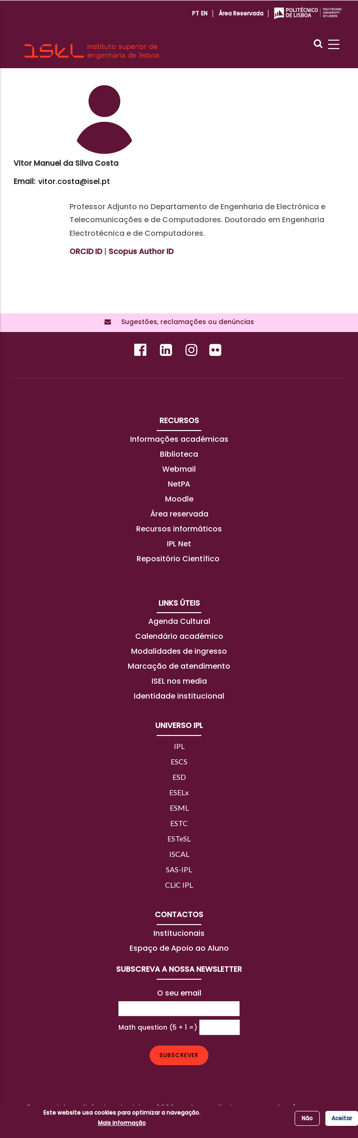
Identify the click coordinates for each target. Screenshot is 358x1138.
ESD (179, 776)
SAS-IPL (179, 869)
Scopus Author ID (141, 251)
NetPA (179, 484)
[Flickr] (216, 352)
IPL (179, 746)
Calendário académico (179, 636)
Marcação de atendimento (179, 666)
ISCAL (179, 853)
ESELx (179, 792)
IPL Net (179, 543)
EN (204, 13)
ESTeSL (179, 838)
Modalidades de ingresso (179, 651)
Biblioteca (179, 454)
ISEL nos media (179, 681)
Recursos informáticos (179, 528)
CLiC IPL (179, 884)
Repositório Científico (179, 558)
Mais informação (122, 1123)
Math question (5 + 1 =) (157, 1027)
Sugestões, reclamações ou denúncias (185, 321)
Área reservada (241, 13)
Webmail (179, 469)
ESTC (179, 823)
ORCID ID (85, 251)
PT (195, 13)
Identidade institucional (179, 696)
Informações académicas (179, 439)
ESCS (179, 761)
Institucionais (179, 933)
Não (307, 1118)
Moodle (179, 499)
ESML (179, 807)
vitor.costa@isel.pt (74, 181)
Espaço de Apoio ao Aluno (179, 948)
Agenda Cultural (179, 621)
